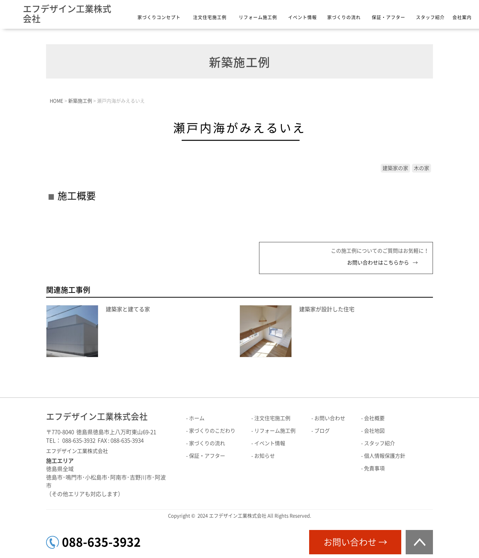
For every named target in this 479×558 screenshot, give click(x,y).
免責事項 (374, 468)
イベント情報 (302, 17)
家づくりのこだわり (212, 430)
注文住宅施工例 (210, 17)
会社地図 (374, 430)
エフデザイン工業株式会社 (67, 13)
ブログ (322, 430)
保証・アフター (388, 17)
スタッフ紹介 (430, 17)
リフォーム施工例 (258, 17)
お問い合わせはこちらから (378, 262)
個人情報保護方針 (384, 455)
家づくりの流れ (344, 17)
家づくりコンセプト (159, 17)
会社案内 (462, 17)
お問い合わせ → (355, 542)
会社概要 (374, 418)
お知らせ (264, 455)
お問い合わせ (329, 418)
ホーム (196, 418)
